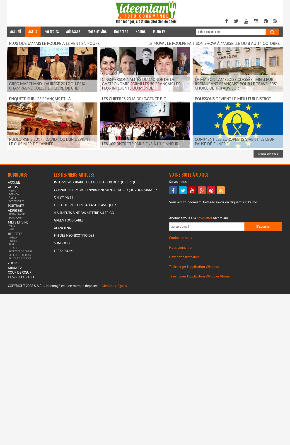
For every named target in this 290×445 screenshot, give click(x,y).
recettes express (20, 405)
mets (12, 376)
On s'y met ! (63, 348)
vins (11, 380)
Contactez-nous (180, 389)
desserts (14, 398)
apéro (13, 388)
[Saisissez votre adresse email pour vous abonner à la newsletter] (206, 377)
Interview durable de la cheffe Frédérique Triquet (97, 333)
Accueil (15, 31)
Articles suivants (268, 304)
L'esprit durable (21, 428)
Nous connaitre (180, 398)
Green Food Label (68, 371)
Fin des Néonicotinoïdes (74, 386)
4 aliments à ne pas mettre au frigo (84, 363)
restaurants (17, 365)
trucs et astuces (20, 409)
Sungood (62, 394)
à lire (12, 348)
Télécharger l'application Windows (194, 417)
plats (12, 395)
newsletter (205, 369)
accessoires (16, 352)
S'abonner (263, 377)
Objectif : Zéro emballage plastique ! (85, 356)
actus (32, 31)
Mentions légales (114, 437)
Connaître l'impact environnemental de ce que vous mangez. (106, 340)
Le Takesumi (63, 401)
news (12, 341)
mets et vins (97, 31)
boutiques (16, 368)
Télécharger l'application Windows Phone (199, 427)
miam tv (159, 31)
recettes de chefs (20, 402)
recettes (121, 31)
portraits (51, 31)
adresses (73, 31)
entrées (14, 392)
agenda (14, 345)
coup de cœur (19, 423)
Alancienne (63, 379)
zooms (140, 31)
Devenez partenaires (184, 408)
